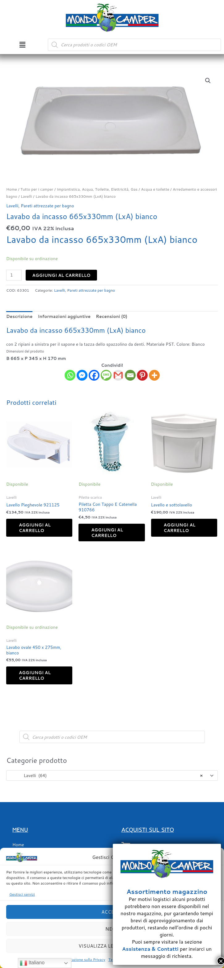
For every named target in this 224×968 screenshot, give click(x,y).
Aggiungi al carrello (61, 275)
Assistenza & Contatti (150, 948)
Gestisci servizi (22, 894)
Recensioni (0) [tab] (111, 316)
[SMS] (106, 375)
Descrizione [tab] (19, 316)
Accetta (112, 912)
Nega (112, 929)
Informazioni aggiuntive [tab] (64, 316)
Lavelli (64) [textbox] (106, 775)
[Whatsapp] (70, 375)
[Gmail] (118, 375)
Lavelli (26, 196)
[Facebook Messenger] (82, 375)
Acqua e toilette (155, 189)
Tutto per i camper (36, 189)
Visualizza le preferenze (112, 946)
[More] (154, 375)
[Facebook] (94, 375)
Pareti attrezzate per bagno (47, 206)
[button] (22, 44)
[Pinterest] (142, 375)
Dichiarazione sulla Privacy (82, 959)
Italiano (32, 963)
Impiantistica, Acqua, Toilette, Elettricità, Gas (97, 189)
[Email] (130, 375)
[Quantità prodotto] (14, 275)
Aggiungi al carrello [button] (35, 527)
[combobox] (112, 775)
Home (11, 189)
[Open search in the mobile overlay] (134, 45)
